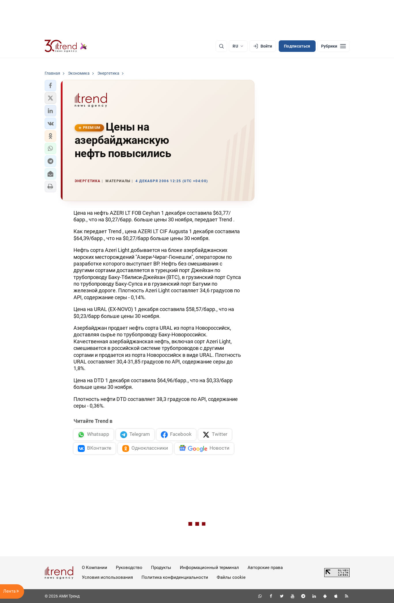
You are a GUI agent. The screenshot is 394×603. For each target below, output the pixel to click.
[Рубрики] (333, 46)
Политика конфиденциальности (175, 577)
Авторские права (265, 567)
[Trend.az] (66, 46)
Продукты (161, 567)
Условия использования (107, 577)
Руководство (129, 567)
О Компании (94, 567)
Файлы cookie (231, 577)
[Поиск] (221, 46)
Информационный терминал (209, 567)
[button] (50, 85)
